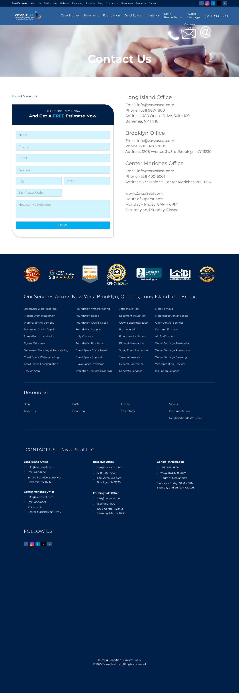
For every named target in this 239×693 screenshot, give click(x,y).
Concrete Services (130, 371)
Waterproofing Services (170, 364)
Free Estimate (19, 3)
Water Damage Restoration (172, 343)
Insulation (153, 15)
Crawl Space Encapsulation (41, 364)
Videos (173, 404)
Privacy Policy (132, 660)
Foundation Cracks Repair (92, 322)
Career (152, 3)
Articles (125, 404)
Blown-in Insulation (131, 343)
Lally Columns (85, 336)
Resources (127, 3)
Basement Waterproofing (40, 308)
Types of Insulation (131, 357)
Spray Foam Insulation (133, 350)
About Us (35, 3)
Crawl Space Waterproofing (41, 357)
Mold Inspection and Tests (171, 315)
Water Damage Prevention (172, 350)
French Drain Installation (39, 315)
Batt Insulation (128, 329)
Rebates (64, 3)
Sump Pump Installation (39, 336)
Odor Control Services (169, 322)
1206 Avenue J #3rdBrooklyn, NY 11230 (109, 480)
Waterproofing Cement (39, 322)
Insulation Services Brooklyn (94, 371)
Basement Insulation (132, 315)
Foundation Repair (87, 315)
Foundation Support (88, 329)
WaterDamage (193, 15)
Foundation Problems (89, 343)
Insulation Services (167, 371)
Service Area (32, 371)
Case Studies (70, 15)
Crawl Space (133, 15)
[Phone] (63, 146)
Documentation (179, 411)
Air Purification (165, 336)
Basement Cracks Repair (39, 329)
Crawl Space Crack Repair (92, 350)
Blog (100, 3)
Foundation (111, 15)
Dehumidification (166, 329)
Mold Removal (164, 308)
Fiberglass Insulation (132, 336)
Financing (77, 3)
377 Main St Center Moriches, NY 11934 (44, 509)
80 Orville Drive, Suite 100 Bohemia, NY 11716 (44, 480)
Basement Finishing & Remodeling (46, 350)
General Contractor (131, 364)
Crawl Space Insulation (133, 322)
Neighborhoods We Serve (185, 418)
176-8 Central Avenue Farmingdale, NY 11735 (111, 511)
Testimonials (50, 3)
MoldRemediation (173, 15)
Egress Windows (34, 343)
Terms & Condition (109, 660)
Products (141, 3)
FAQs (75, 404)
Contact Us (112, 3)
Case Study (128, 411)
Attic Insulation (129, 308)
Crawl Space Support (89, 357)
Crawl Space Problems (90, 364)
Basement (91, 15)
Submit (63, 225)
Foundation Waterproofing (93, 308)
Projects (90, 3)
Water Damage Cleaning (171, 357)
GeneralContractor (192, 26)
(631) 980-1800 (216, 16)
